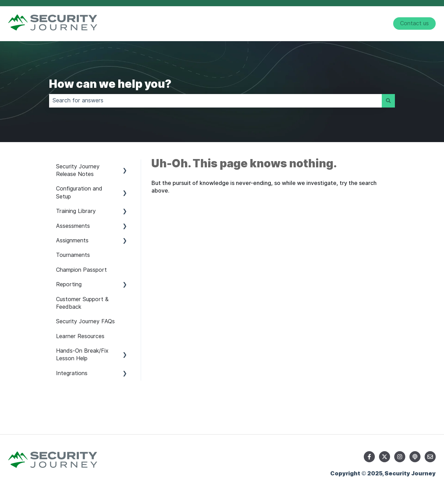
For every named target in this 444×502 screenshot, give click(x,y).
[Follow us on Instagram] (399, 456)
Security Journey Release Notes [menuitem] (78, 170)
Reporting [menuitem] (69, 284)
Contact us (414, 23)
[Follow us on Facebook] (369, 456)
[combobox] (215, 100)
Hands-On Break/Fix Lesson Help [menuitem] (82, 354)
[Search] (388, 100)
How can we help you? (110, 84)
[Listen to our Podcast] (414, 456)
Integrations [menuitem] (71, 373)
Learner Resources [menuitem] (80, 336)
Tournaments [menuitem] (73, 255)
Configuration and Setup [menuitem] (79, 192)
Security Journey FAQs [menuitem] (85, 321)
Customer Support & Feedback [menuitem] (82, 303)
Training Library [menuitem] (76, 211)
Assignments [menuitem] (72, 240)
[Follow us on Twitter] (384, 456)
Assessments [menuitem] (73, 226)
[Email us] (430, 456)
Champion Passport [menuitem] (81, 270)
